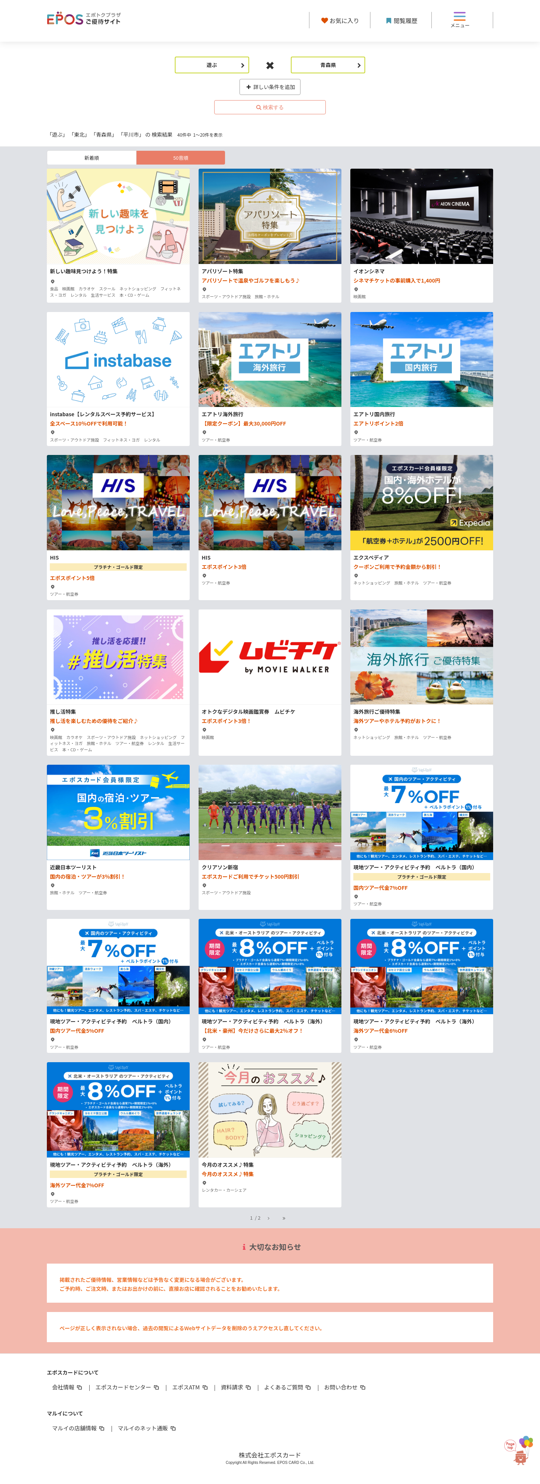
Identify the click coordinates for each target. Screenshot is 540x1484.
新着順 (91, 157)
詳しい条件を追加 (270, 86)
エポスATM (190, 1387)
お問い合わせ (345, 1387)
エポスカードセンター (127, 1387)
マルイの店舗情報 (79, 1428)
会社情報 (67, 1387)
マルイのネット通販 (147, 1428)
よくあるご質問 (288, 1387)
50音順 (180, 157)
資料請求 (236, 1387)
